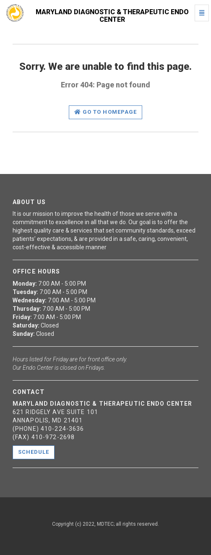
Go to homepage (105, 112)
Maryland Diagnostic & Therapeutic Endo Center (112, 15)
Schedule (33, 452)
